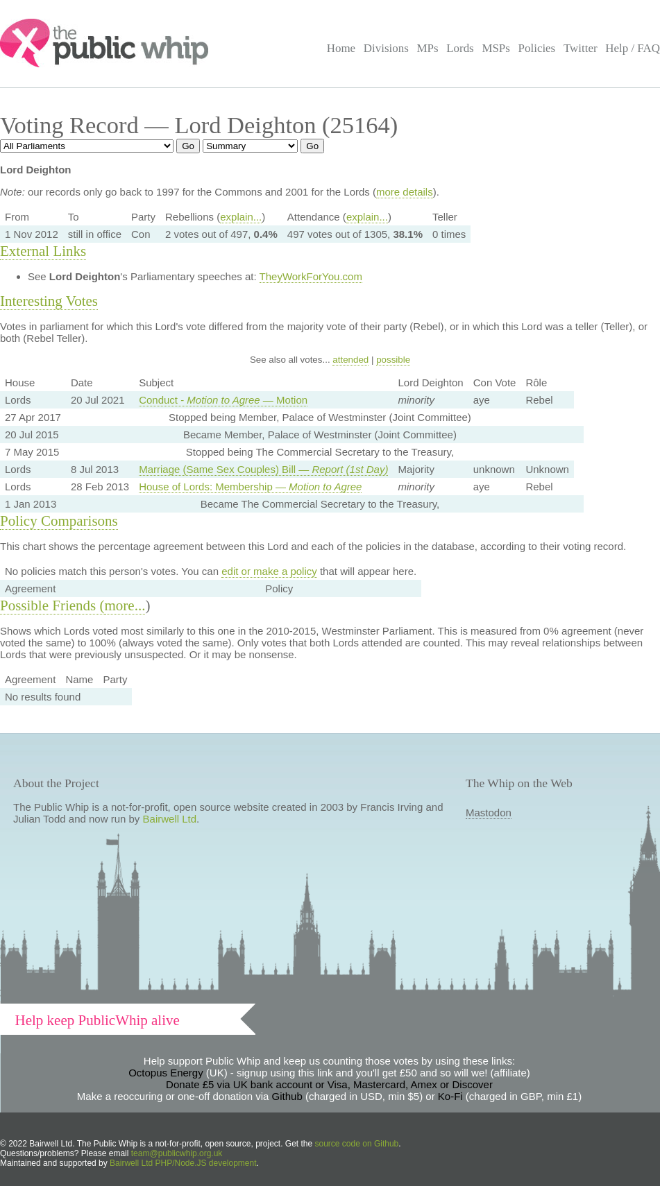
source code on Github (357, 1144)
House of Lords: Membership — (250, 486)
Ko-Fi (450, 1096)
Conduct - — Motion (223, 400)
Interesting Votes (49, 301)
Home (341, 48)
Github (287, 1096)
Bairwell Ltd (170, 819)
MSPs (496, 48)
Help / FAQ (632, 48)
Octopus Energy (165, 1072)
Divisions (386, 48)
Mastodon (488, 812)
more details (404, 192)
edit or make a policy (269, 571)
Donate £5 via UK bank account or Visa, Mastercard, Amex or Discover (329, 1084)
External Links (43, 251)
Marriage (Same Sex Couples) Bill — (263, 469)
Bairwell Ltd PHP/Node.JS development (183, 1163)
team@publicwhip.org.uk (177, 1153)
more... (125, 605)
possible (393, 359)
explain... (241, 217)
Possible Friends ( (52, 605)
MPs (427, 48)
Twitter (581, 48)
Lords (460, 48)
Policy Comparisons (59, 521)
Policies (537, 48)
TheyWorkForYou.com (311, 276)
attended (350, 359)
